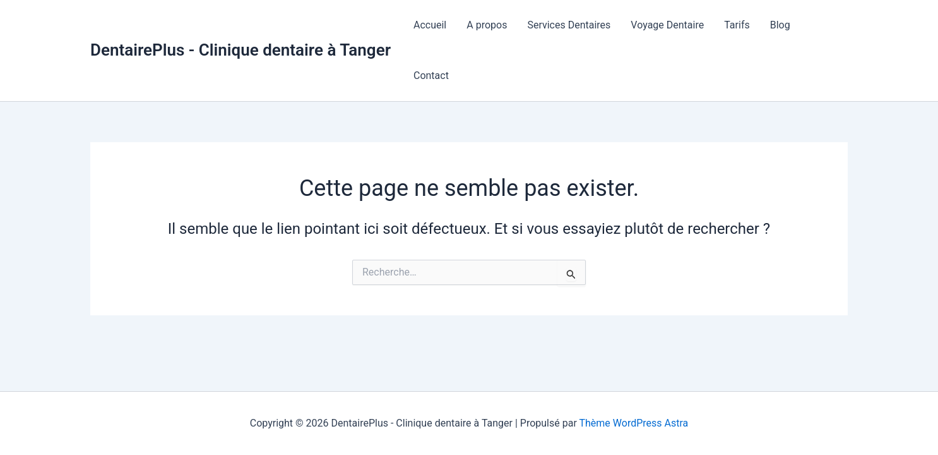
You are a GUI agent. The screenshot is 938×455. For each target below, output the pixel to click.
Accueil (429, 25)
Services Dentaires (568, 25)
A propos (486, 25)
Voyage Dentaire (667, 25)
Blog (780, 25)
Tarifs (737, 25)
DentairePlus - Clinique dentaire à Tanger (240, 49)
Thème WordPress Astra (633, 423)
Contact (431, 76)
